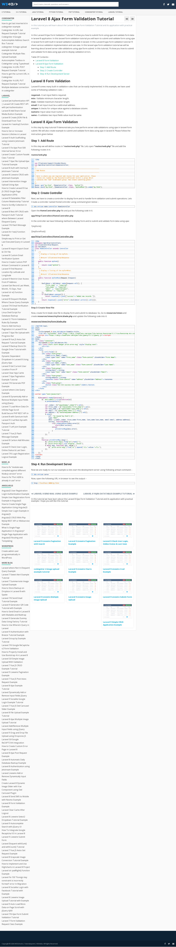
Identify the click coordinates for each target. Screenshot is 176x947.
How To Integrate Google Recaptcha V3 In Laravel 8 (13, 832)
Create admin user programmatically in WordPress (11, 554)
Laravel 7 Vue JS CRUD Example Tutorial (12, 667)
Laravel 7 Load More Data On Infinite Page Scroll (15, 408)
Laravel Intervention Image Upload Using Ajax (14, 183)
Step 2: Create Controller (51, 70)
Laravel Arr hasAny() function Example (15, 126)
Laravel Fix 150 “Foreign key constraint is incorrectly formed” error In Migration (14, 880)
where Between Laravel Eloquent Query (12, 220)
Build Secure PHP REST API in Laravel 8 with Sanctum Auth (15, 415)
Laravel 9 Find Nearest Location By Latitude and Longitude (13, 272)
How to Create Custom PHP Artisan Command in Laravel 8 (15, 264)
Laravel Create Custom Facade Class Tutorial (15, 156)
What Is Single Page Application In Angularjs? (13, 529)
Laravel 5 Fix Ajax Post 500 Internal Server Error (14, 149)
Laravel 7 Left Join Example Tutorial (14, 428)
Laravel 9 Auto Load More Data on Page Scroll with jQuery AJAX (13, 907)
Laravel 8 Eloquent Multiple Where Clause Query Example (15, 301)
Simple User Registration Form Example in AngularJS (16, 499)
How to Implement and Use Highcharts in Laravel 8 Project (16, 865)
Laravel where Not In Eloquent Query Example (16, 570)
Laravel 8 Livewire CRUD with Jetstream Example (15, 176)
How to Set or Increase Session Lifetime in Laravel (14, 133)
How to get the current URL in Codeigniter (15, 75)
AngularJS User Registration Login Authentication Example (15, 492)
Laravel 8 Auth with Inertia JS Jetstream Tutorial (15, 170)
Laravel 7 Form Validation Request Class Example (13, 922)
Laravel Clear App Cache (13, 373)
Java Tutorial (38, 12)
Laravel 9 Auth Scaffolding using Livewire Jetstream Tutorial (14, 141)
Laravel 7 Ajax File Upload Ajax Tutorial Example (15, 163)
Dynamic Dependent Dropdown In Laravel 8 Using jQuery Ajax (15, 359)
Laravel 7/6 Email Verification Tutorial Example (15, 307)
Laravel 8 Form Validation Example (13, 805)
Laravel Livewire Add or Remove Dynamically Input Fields (14, 776)
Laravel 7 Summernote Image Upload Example (15, 583)
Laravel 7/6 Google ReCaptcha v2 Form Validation (15, 647)
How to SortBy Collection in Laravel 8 (14, 207)
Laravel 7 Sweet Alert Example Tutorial (15, 576)
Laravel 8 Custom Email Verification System (12, 257)
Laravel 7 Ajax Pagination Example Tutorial (13, 378)
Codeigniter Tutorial (94, 12)
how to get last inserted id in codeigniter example (15, 25)
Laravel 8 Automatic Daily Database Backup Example (14, 761)
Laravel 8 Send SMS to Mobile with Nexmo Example (15, 798)
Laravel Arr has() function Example (13, 233)
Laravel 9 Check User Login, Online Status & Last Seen (14, 449)
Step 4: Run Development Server (55, 73)
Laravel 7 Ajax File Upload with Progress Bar (15, 334)
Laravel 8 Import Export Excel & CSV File (15, 250)
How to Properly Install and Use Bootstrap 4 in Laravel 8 (15, 654)
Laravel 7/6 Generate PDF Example (13, 385)
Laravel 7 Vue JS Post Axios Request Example (14, 681)
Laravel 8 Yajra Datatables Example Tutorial (109, 493)
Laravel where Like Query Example (13, 391)
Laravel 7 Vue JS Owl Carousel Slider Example (15, 707)
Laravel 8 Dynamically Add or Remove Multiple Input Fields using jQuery (15, 399)
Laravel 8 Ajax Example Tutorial (12, 687)
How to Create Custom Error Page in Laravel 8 (15, 748)
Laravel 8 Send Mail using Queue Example (54, 493)
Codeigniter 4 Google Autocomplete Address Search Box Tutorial (15, 40)
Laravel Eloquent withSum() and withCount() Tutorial (14, 845)
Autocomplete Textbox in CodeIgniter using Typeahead (15, 62)
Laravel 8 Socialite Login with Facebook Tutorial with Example (15, 890)
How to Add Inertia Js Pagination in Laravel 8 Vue (14, 328)
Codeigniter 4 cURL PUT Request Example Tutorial (13, 82)
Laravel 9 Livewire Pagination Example (15, 674)
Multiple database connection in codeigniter (15, 89)
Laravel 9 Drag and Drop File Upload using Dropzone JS (15, 734)
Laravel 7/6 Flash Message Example (14, 227)
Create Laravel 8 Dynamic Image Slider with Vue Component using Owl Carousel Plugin (13, 788)
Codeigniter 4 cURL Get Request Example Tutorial (13, 32)
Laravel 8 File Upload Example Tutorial (15, 714)
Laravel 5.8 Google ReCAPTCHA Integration (13, 741)
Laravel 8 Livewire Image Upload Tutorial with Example (15, 899)
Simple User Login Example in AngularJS (15, 512)
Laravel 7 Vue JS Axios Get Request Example (13, 852)
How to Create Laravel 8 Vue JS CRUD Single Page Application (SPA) (15, 191)
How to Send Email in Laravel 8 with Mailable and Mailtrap (16, 613)
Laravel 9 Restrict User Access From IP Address (15, 280)
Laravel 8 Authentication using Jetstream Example (16, 768)
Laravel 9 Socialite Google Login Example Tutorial (13, 701)
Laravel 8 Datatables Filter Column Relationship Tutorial (15, 200)
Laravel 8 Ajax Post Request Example (14, 755)
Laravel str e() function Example (12, 294)
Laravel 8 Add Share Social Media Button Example (14, 112)
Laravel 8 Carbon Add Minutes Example (15, 442)
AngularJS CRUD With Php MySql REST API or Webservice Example (16, 521)
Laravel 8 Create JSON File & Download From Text (14, 119)
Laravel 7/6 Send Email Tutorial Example (12, 600)
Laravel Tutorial (115, 12)
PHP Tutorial (74, 12)
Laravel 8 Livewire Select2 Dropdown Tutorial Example (15, 818)
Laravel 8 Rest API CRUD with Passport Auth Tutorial (15, 213)
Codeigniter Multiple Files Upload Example (13, 55)
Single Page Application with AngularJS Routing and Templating (15, 537)
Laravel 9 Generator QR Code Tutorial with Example (15, 606)
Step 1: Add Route (48, 67)
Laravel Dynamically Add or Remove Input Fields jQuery (14, 694)
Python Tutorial (56, 12)
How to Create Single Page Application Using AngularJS (14, 506)
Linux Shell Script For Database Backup (11, 314)
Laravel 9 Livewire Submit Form (13, 839)
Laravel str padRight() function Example (16, 872)
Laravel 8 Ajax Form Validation (49, 63)
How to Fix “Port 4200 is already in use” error (12, 479)
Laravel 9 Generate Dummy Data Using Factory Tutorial (14, 620)
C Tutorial (6, 12)
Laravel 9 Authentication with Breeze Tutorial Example (15, 633)
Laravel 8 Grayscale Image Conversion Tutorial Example (15, 859)
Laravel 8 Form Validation (47, 60)
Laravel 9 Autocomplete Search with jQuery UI (12, 825)
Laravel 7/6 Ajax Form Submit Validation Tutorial (15, 916)
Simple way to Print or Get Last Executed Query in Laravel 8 (16, 241)
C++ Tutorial (21, 12)
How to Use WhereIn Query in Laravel (15, 627)
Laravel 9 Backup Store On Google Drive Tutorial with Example (14, 349)
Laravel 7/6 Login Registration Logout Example (15, 455)
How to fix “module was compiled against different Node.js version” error (14, 470)
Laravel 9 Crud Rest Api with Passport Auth (14, 422)
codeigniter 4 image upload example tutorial (14, 49)
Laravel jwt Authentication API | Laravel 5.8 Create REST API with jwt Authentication (15, 104)
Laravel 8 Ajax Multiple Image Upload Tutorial (15, 721)
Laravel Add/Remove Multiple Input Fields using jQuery (15, 728)
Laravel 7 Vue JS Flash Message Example (12, 435)
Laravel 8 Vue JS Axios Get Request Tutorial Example (13, 341)
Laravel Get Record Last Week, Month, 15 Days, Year (15, 287)
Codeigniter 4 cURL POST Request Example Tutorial (13, 69)
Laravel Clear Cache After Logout (13, 812)
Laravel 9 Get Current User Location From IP (14, 368)
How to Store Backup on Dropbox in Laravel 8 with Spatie (13, 591)
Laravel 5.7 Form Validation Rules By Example (14, 321)
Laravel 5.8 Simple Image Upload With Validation (13, 660)
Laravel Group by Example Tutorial (14, 640)
